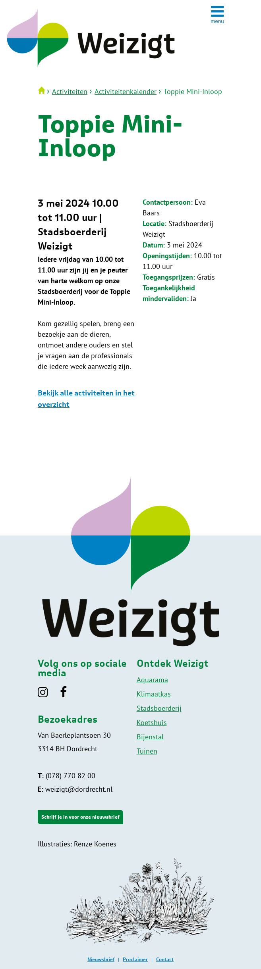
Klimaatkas (154, 693)
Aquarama (152, 679)
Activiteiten (69, 91)
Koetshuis (152, 722)
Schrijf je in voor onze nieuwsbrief (80, 817)
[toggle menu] (217, 14)
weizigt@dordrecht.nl (75, 789)
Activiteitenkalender (126, 91)
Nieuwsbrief (100, 959)
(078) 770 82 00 (66, 775)
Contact (165, 959)
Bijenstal (150, 736)
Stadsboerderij (159, 708)
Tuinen (147, 751)
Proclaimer (135, 959)
